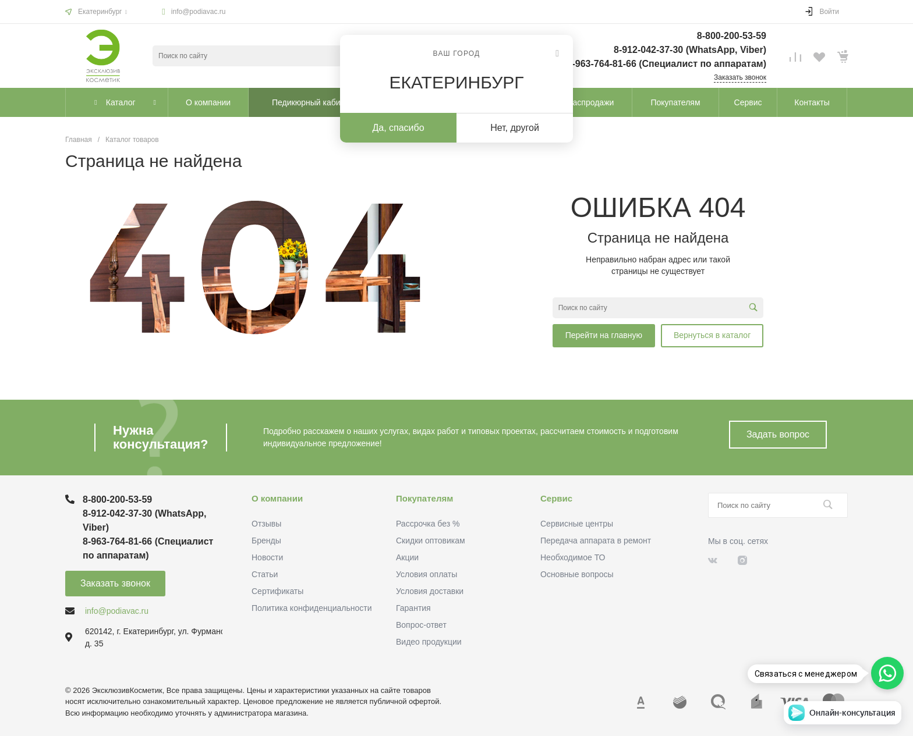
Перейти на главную (603, 335)
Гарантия (413, 608)
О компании (277, 498)
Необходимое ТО (572, 557)
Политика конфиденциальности (312, 608)
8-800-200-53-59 (731, 36)
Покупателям (424, 498)
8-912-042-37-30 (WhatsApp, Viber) (690, 50)
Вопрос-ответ (421, 625)
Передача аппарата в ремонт (595, 540)
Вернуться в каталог (712, 335)
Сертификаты (277, 591)
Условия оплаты (426, 574)
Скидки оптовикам (430, 540)
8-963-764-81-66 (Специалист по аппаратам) (666, 64)
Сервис (556, 498)
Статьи (265, 574)
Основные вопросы (577, 574)
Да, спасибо (398, 128)
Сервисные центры (576, 523)
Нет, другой (514, 128)
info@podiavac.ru (198, 12)
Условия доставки (429, 591)
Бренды (266, 540)
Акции (407, 557)
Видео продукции (429, 641)
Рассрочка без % (427, 523)
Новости (267, 557)
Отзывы (266, 523)
